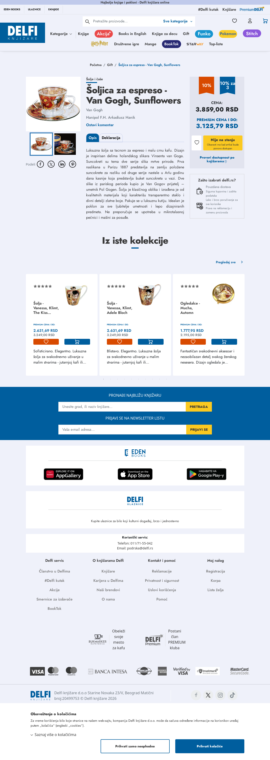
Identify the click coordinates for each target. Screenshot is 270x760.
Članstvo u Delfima (54, 571)
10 (166, 379)
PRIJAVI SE (199, 429)
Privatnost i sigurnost (162, 580)
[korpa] (77, 342)
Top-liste (216, 44)
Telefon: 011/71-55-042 (135, 543)
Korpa (216, 580)
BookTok (171, 44)
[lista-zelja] (46, 342)
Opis (93, 137)
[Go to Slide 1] (41, 144)
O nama (108, 599)
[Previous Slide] (35, 104)
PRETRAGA (199, 406)
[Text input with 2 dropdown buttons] (126, 21)
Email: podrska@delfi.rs (135, 548)
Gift (186, 33)
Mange (150, 44)
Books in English (132, 33)
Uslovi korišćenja (162, 590)
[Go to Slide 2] (65, 144)
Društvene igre (126, 44)
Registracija (215, 571)
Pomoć (162, 599)
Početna (96, 64)
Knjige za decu (164, 33)
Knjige (83, 33)
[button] (53, 104)
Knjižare (108, 571)
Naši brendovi (108, 590)
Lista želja (215, 590)
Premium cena (212, 119)
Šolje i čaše (94, 79)
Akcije (54, 590)
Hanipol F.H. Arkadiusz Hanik (110, 117)
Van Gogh (94, 110)
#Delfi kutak (54, 580)
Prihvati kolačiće (210, 746)
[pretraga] (87, 21)
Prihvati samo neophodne (135, 746)
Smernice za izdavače (54, 599)
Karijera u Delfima (108, 580)
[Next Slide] (71, 104)
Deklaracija (111, 137)
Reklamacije (162, 571)
